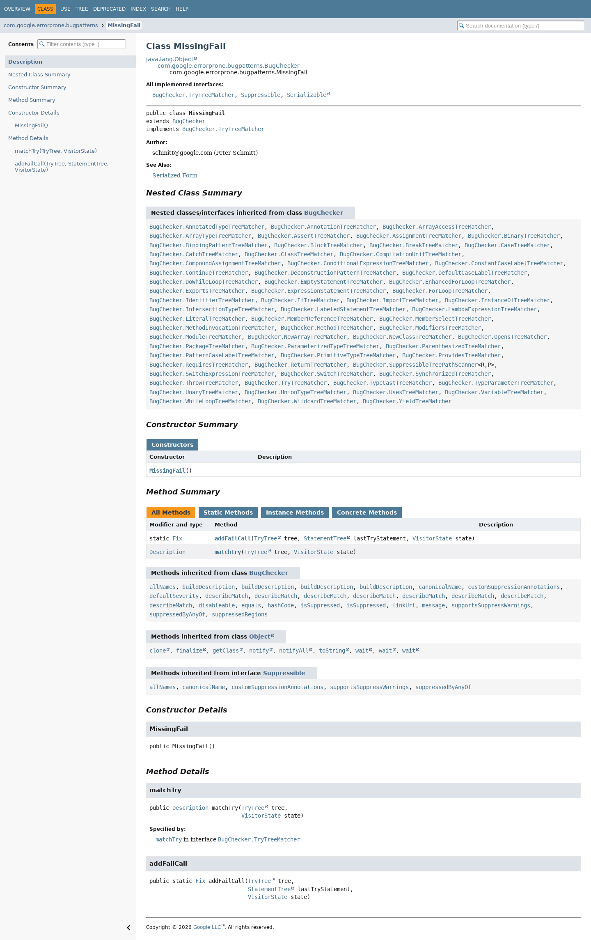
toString (332, 650)
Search (161, 9)
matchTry (228, 552)
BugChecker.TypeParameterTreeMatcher (495, 382)
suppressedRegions (240, 614)
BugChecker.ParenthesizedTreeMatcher (443, 346)
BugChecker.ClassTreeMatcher (289, 254)
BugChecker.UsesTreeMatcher (395, 392)
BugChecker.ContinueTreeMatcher (198, 272)
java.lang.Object (169, 59)
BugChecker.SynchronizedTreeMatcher (435, 373)
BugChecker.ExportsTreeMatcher (197, 290)
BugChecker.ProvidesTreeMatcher (451, 355)
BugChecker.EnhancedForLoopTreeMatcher (450, 281)
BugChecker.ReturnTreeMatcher (300, 364)
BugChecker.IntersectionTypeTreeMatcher (211, 309)
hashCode (281, 605)
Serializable (306, 95)
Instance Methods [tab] (295, 512)
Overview (17, 9)
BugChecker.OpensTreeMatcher (502, 336)
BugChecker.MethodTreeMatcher (327, 327)
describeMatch (226, 596)
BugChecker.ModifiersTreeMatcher (430, 327)
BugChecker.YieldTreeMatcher (407, 401)
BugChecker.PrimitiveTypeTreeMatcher (338, 355)
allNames (162, 587)
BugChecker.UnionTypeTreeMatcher (295, 392)
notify (259, 650)
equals (251, 605)
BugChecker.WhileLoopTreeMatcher (200, 401)
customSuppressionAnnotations (514, 587)
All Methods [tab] (170, 512)
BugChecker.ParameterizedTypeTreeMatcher (315, 346)
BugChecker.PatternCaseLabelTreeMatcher (211, 355)
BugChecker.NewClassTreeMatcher (402, 336)
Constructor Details (34, 113)
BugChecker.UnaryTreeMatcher (193, 392)
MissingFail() (31, 125)
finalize (189, 650)
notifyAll (294, 650)
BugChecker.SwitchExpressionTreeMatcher (211, 373)
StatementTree (325, 538)
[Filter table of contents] (81, 44)
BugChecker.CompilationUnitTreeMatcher (400, 254)
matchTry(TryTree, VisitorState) (56, 151)
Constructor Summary (37, 87)
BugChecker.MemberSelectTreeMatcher (435, 318)
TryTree (265, 538)
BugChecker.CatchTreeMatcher (193, 254)
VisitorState (432, 538)
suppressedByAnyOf (177, 614)
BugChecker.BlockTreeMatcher (318, 245)
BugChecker (188, 121)
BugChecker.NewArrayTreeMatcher (297, 336)
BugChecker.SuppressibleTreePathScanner (415, 364)
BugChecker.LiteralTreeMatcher (197, 318)
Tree (82, 9)
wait (362, 650)
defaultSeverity (174, 596)
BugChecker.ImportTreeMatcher (392, 300)
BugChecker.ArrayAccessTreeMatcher (437, 226)
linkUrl (403, 605)
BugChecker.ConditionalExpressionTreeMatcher (357, 263)
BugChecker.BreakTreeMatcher (413, 245)
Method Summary (31, 100)
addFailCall (233, 538)
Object (259, 636)
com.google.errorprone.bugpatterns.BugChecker (229, 65)
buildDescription (208, 587)
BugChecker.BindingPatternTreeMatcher (208, 245)
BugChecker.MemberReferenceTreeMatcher (312, 318)
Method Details (28, 138)
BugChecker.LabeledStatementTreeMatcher (343, 309)
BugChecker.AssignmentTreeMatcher (408, 235)
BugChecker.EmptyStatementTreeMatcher (323, 281)
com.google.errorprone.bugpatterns (51, 25)
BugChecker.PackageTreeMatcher (197, 346)
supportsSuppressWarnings (490, 605)
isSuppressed (320, 605)
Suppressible (260, 95)
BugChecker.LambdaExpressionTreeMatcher (474, 309)
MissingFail (124, 25)
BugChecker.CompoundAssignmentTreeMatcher (215, 263)
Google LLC (207, 927)
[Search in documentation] (521, 26)
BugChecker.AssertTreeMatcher (304, 235)
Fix (177, 538)
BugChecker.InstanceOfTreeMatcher (497, 300)
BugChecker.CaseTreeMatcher (507, 245)
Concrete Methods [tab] (367, 512)
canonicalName (440, 587)
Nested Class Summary (39, 74)
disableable (217, 605)
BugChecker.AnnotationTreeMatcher (323, 226)
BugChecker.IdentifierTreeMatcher (201, 300)
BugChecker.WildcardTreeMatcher (307, 401)
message (433, 605)
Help (182, 9)
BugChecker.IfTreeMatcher (300, 300)
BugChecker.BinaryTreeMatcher (514, 235)
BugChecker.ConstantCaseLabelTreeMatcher (499, 263)
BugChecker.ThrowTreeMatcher (193, 382)
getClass (226, 650)
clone (157, 650)
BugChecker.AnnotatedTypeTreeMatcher (206, 226)
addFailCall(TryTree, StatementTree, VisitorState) (62, 167)
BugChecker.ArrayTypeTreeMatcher (200, 235)
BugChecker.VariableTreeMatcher (494, 392)
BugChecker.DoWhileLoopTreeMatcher (203, 281)
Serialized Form (174, 175)
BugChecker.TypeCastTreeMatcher (382, 382)
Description (25, 62)
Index (138, 9)
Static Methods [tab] (228, 512)
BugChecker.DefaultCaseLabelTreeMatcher (464, 272)
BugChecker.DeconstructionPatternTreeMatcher (325, 272)
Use (65, 9)
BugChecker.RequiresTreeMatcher (198, 364)
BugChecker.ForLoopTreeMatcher (440, 290)
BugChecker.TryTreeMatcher (193, 95)
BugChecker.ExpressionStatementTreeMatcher (318, 290)
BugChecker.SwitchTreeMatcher (327, 373)
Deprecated (109, 9)
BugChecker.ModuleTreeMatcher (195, 336)
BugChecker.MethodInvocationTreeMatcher (211, 327)
